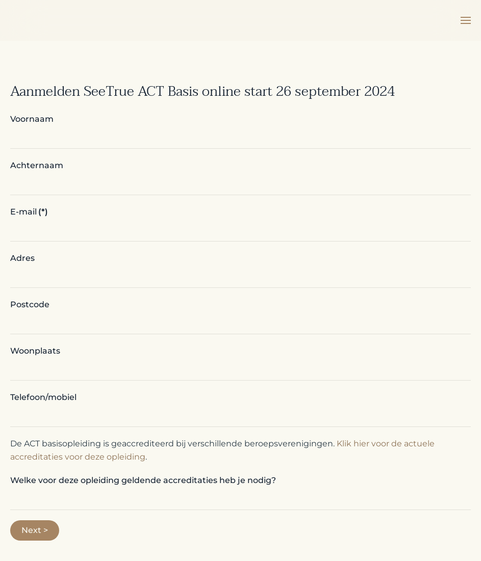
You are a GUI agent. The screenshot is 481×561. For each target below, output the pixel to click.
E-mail (29, 212)
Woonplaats (35, 351)
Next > (34, 530)
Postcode (29, 304)
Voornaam (32, 119)
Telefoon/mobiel (43, 397)
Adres (22, 258)
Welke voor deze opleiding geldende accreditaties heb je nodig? (143, 480)
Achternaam (36, 165)
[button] (466, 20)
